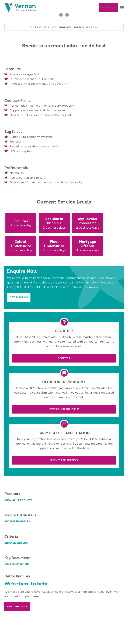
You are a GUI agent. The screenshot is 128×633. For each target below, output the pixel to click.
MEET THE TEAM (17, 606)
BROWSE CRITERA (16, 542)
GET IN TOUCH (19, 297)
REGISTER (64, 358)
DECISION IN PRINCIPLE (64, 409)
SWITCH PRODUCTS (17, 521)
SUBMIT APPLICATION (64, 460)
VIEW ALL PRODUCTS (18, 500)
